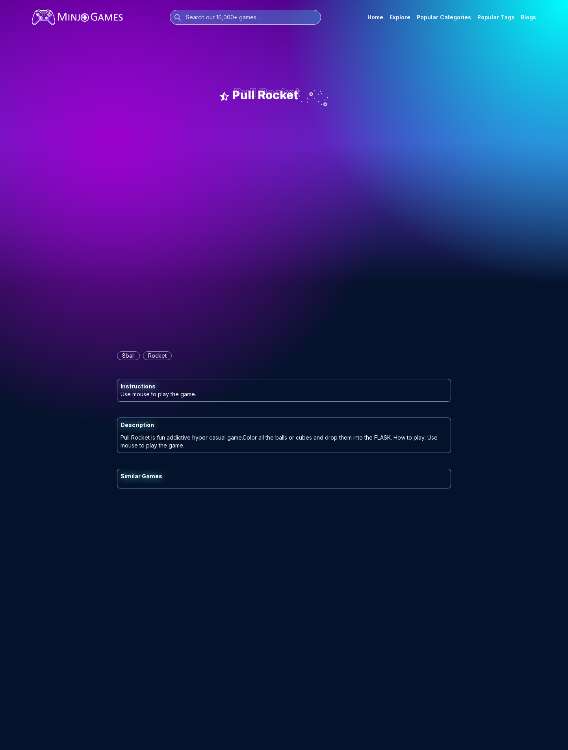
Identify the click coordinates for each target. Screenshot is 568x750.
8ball (128, 355)
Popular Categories (444, 17)
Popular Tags (495, 17)
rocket (157, 355)
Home (375, 17)
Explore (400, 17)
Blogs (528, 17)
